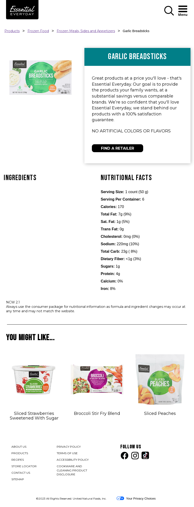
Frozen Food (38, 31)
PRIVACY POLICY (69, 447)
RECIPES (17, 459)
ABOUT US (18, 446)
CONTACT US (20, 472)
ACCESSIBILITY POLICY (73, 460)
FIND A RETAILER (117, 148)
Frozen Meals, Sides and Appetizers (86, 31)
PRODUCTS (19, 453)
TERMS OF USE (67, 453)
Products (12, 31)
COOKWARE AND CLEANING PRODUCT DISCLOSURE (72, 470)
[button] (169, 14)
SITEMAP (17, 479)
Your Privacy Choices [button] (136, 498)
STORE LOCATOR (24, 466)
